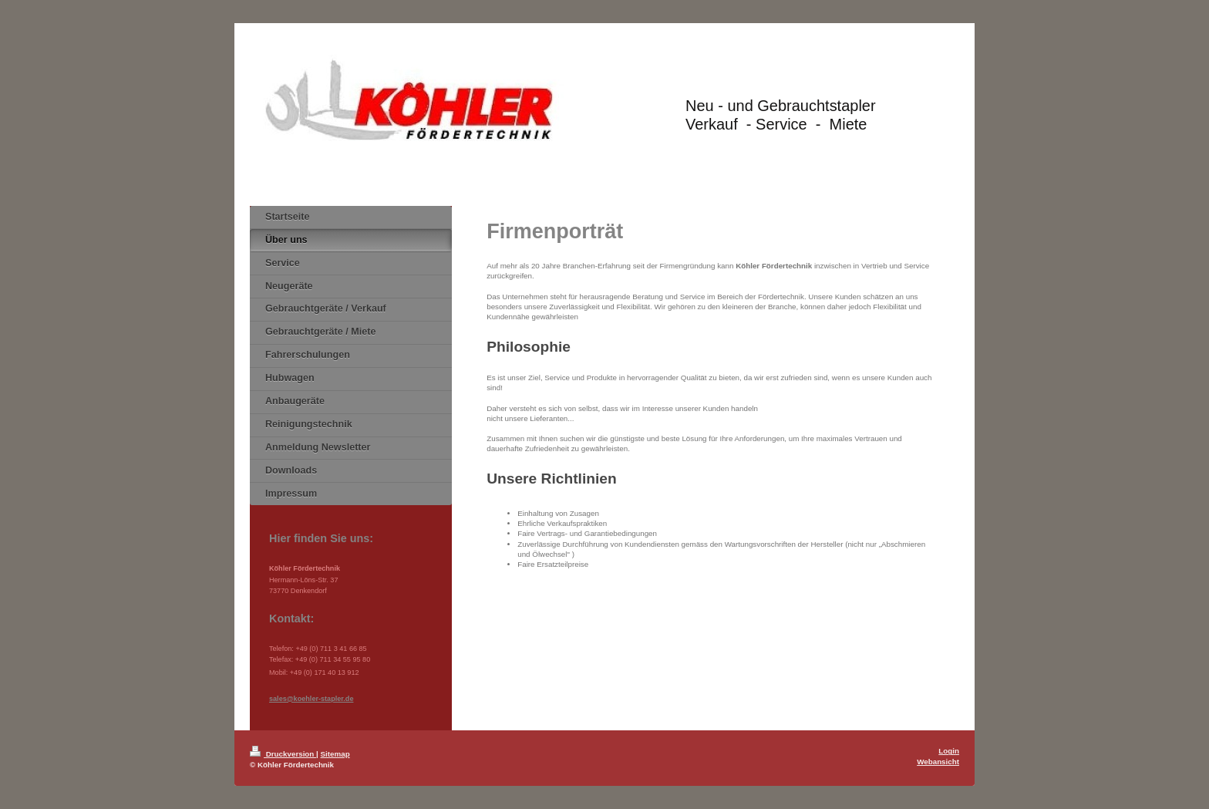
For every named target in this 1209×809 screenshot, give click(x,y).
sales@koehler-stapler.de (311, 699)
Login (948, 751)
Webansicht (938, 761)
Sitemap (335, 754)
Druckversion (283, 754)
